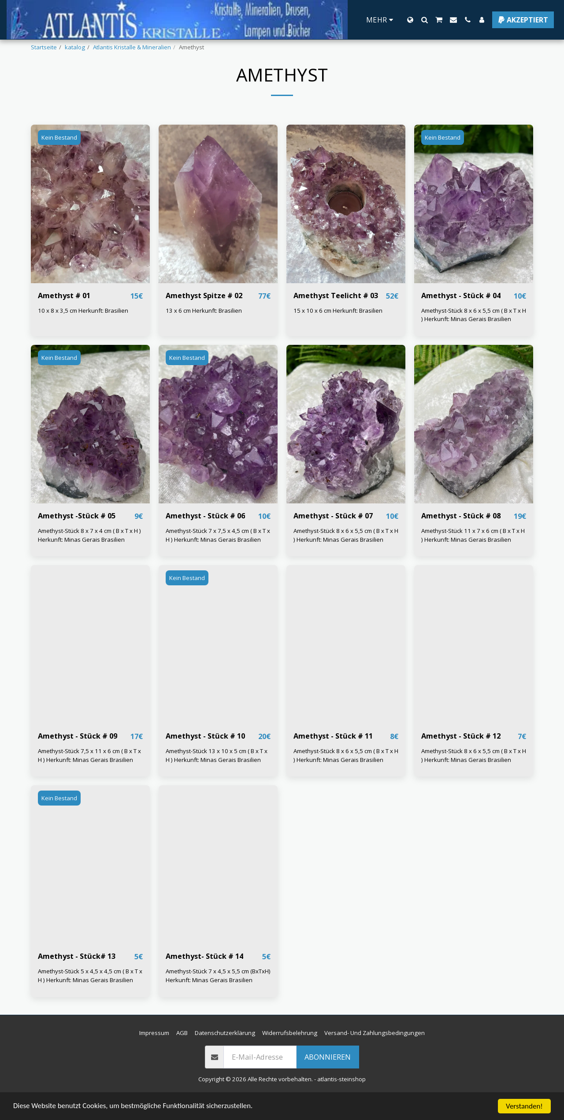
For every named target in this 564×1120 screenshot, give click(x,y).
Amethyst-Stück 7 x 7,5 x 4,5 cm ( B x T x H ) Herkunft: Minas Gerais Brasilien (218, 558)
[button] (424, 19)
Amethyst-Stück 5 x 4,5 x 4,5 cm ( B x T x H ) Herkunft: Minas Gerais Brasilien (90, 999)
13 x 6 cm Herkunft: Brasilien (204, 333)
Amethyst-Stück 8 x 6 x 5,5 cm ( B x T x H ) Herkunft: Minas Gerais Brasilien (473, 337)
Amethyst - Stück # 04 (461, 318)
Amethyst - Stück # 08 (461, 538)
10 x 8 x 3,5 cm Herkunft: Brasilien (83, 333)
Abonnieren (327, 1080)
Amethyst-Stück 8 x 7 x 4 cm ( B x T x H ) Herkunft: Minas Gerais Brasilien (89, 558)
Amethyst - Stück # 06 (205, 538)
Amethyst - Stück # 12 (461, 759)
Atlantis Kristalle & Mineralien (132, 47)
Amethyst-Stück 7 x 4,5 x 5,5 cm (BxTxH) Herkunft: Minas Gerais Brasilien (218, 999)
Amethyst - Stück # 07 (333, 538)
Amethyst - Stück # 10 (205, 759)
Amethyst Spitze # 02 (204, 318)
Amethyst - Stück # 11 (333, 759)
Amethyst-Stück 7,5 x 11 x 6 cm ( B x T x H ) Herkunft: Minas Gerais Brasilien (89, 778)
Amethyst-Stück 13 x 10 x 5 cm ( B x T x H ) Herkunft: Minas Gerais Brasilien (216, 778)
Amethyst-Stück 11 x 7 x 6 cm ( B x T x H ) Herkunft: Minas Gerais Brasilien (473, 558)
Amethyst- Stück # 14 (205, 979)
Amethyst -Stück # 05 (77, 538)
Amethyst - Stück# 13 (77, 979)
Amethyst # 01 (64, 318)
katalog (75, 47)
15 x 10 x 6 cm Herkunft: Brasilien (337, 333)
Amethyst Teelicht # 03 (335, 318)
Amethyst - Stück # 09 (78, 759)
